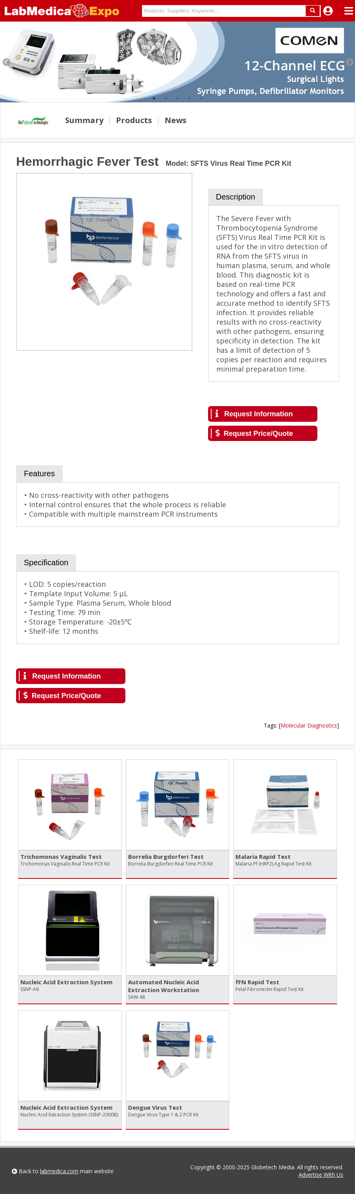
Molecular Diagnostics (309, 725)
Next (349, 62)
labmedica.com (59, 1171)
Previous (6, 62)
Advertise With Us (321, 1174)
